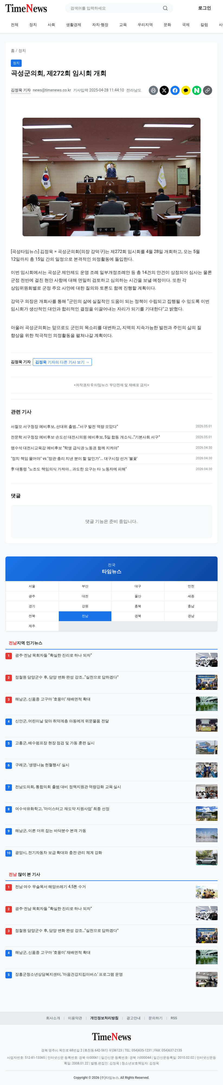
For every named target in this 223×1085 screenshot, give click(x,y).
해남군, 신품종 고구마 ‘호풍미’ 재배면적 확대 (53, 695)
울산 (138, 595)
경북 (138, 613)
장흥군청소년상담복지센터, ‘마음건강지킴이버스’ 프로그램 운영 (69, 970)
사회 (51, 24)
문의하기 (155, 1014)
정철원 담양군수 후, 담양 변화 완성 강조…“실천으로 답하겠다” (66, 673)
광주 (32, 595)
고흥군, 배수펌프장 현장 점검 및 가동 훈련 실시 (55, 739)
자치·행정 (100, 24)
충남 (191, 604)
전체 (14, 24)
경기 (32, 604)
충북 (138, 604)
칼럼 (204, 24)
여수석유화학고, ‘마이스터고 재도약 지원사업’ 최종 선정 (62, 804)
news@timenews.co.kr (52, 90)
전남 (85, 613)
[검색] (165, 8)
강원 (85, 604)
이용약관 (75, 1014)
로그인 (204, 8)
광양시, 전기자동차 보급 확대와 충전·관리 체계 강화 (58, 848)
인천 (191, 586)
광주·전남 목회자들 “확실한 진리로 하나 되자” (53, 651)
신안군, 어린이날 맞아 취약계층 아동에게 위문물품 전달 (62, 717)
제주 (32, 622)
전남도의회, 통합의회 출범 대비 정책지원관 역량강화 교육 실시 (68, 783)
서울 (32, 586)
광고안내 (134, 1014)
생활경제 (73, 24)
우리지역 (145, 24)
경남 (191, 613)
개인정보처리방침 (104, 1014)
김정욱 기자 (21, 90)
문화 (167, 24)
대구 (138, 586)
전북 (32, 613)
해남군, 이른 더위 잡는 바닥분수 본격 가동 (50, 826)
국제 (186, 24)
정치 (33, 24)
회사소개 (53, 1014)
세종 (191, 595)
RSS (174, 1014)
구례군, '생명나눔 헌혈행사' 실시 (42, 761)
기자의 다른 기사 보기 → (62, 362)
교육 (123, 24)
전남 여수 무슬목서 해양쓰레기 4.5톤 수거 (50, 882)
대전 (85, 595)
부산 (85, 586)
